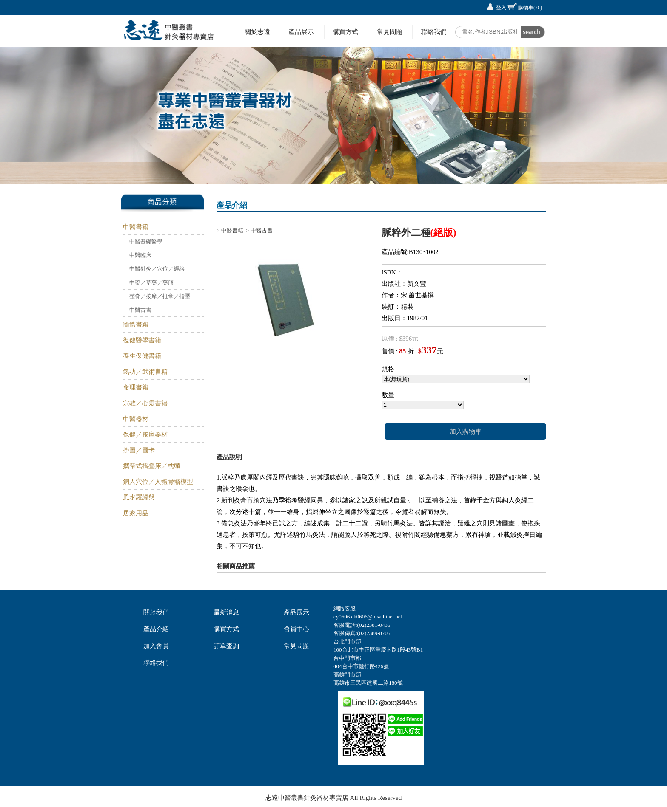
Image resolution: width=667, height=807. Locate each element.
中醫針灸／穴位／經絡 (157, 268)
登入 (501, 8)
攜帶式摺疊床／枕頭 (151, 466)
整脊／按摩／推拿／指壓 (159, 296)
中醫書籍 (135, 226)
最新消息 (226, 612)
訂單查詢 (226, 646)
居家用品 (135, 513)
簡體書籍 (135, 324)
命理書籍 (135, 387)
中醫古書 (140, 310)
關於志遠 (257, 31)
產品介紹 (156, 629)
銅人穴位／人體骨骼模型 (158, 481)
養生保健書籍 (142, 356)
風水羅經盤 (139, 497)
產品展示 (301, 31)
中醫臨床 (140, 255)
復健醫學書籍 (142, 340)
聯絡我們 (434, 31)
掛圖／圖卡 (139, 450)
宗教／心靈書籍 (145, 403)
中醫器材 (135, 418)
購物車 (530, 8)
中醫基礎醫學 (145, 241)
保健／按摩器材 (145, 434)
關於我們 (156, 612)
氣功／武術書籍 (145, 371)
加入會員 (156, 646)
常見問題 (389, 31)
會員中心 (296, 629)
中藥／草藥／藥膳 (151, 282)
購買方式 (345, 31)
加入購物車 (466, 431)
